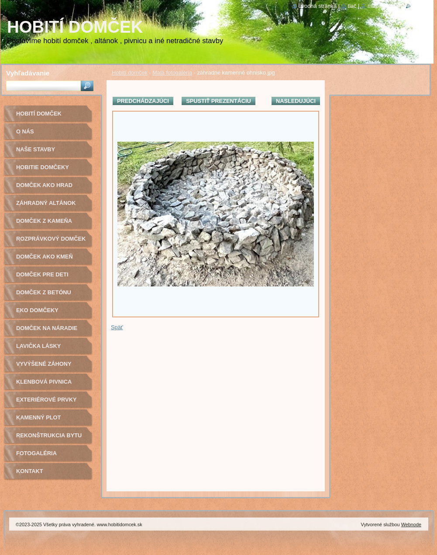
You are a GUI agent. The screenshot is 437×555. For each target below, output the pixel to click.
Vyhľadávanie (27, 73)
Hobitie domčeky (42, 167)
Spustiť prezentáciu (218, 101)
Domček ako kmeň (44, 256)
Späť (117, 327)
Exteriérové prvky (46, 399)
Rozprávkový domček (51, 238)
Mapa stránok (385, 6)
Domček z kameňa (44, 221)
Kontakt (29, 471)
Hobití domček (130, 72)
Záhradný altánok (46, 203)
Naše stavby (35, 149)
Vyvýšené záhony (44, 364)
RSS (416, 6)
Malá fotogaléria (172, 72)
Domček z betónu (43, 292)
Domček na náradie (46, 328)
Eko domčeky (37, 310)
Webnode (411, 524)
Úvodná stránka (318, 6)
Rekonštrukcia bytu (49, 435)
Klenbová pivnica (44, 381)
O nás (25, 131)
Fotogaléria (36, 453)
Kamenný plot (38, 417)
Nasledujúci (296, 101)
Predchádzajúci (143, 101)
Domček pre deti (42, 274)
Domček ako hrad (44, 185)
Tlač (352, 6)
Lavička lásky (38, 346)
